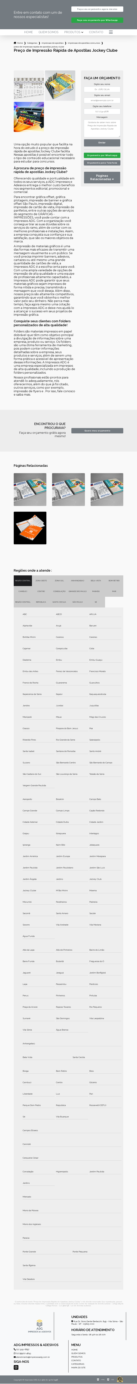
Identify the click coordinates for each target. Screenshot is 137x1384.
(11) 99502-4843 (22, 1353)
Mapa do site (78, 1368)
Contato (96, 32)
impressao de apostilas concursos (84, 43)
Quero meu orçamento (97, 431)
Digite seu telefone (102, 106)
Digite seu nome (102, 84)
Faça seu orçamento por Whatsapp (97, 20)
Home (28, 32)
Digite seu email (102, 95)
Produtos (72, 32)
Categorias (32, 43)
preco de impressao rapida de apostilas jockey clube (39, 47)
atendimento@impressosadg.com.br (32, 1357)
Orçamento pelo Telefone (102, 168)
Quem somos (49, 32)
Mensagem (102, 117)
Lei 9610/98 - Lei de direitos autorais (75, 1306)
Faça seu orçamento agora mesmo (97, 9)
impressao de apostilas (53, 43)
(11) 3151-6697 (21, 1350)
